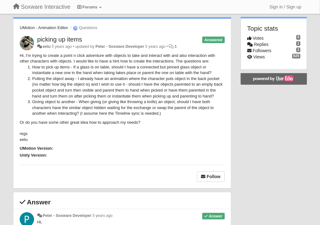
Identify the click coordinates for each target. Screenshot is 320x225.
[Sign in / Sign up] (285, 7)
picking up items (59, 39)
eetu (46, 46)
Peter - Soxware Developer (119, 46)
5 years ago (102, 215)
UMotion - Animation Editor (44, 27)
